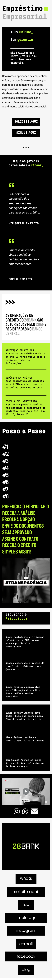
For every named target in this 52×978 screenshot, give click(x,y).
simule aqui (26, 918)
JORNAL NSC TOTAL (21, 279)
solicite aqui (26, 892)
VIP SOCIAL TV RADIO (24, 224)
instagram (26, 931)
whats (26, 878)
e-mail (26, 944)
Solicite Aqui (26, 122)
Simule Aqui (26, 133)
